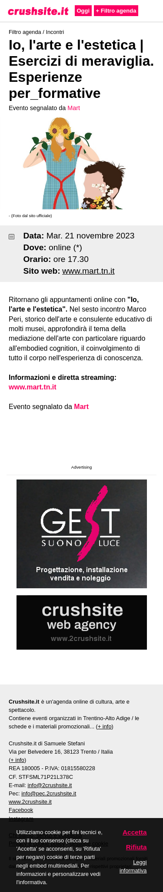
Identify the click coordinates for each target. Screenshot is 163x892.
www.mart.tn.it (88, 270)
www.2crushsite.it (30, 801)
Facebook (21, 810)
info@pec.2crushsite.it (48, 793)
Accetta (135, 832)
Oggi (83, 10)
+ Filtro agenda (116, 10)
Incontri (55, 32)
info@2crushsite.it (49, 785)
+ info (105, 726)
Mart (73, 107)
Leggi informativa (133, 866)
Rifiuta (136, 847)
